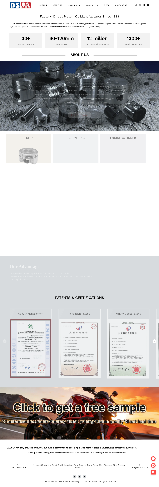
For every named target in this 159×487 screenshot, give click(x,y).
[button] (154, 341)
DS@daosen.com (140, 467)
